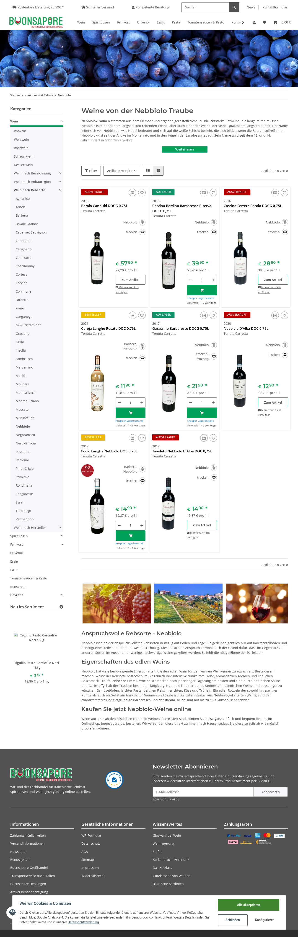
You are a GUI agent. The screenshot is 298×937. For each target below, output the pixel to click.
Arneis (21, 207)
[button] (254, 22)
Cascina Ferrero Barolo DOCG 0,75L (253, 205)
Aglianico (23, 198)
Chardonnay (25, 266)
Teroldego (23, 511)
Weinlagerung (163, 843)
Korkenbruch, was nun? (171, 859)
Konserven (18, 586)
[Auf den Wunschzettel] (142, 192)
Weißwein (21, 139)
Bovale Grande (27, 224)
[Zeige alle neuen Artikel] (61, 607)
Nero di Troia (26, 443)
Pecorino (22, 460)
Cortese (21, 274)
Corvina (21, 283)
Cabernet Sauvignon (31, 232)
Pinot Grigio (25, 468)
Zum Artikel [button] (131, 280)
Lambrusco (24, 359)
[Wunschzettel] (264, 22)
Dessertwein (23, 165)
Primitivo (22, 477)
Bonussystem (20, 859)
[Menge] (202, 280)
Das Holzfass (162, 867)
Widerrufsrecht (93, 876)
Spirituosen (19, 536)
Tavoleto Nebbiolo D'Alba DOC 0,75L (182, 451)
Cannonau (23, 241)
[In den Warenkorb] (202, 290)
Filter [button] (91, 171)
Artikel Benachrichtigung (29, 892)
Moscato (22, 409)
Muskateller (25, 418)
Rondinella (24, 485)
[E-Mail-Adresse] (203, 792)
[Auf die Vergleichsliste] (132, 192)
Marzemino (24, 367)
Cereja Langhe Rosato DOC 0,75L (108, 328)
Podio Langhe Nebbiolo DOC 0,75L (109, 451)
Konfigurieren (265, 920)
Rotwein (20, 131)
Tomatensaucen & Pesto (28, 578)
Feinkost (16, 544)
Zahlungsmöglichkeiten (28, 835)
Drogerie (16, 595)
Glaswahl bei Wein (167, 835)
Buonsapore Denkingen (28, 884)
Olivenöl (16, 553)
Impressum (90, 867)
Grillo (20, 342)
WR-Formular (91, 835)
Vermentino (25, 519)
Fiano (20, 308)
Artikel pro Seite (119, 171)
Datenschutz (91, 843)
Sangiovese (24, 494)
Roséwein (21, 148)
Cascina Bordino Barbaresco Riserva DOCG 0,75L (181, 208)
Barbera (22, 215)
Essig (14, 561)
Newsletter (18, 851)
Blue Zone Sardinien (168, 884)
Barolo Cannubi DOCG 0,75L (104, 205)
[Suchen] (205, 7)
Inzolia (21, 350)
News (251, 7)
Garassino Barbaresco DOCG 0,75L (180, 328)
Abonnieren (271, 792)
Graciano (22, 333)
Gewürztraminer (28, 325)
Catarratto (23, 257)
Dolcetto (22, 300)
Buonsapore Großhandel (29, 867)
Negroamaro (25, 435)
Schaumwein (24, 156)
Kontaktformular (275, 7)
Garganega (24, 316)
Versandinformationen (27, 843)
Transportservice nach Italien (32, 876)
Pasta (14, 570)
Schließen (232, 920)
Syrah (20, 502)
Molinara (22, 384)
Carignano (23, 249)
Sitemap (87, 859)
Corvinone (23, 291)
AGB (84, 851)
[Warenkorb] (282, 22)
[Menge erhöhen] (213, 280)
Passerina (23, 451)
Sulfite (157, 851)
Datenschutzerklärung (232, 776)
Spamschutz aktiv (166, 799)
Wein (14, 121)
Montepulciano (27, 401)
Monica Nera (25, 392)
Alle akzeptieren (248, 905)
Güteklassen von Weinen (171, 876)
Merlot (21, 376)
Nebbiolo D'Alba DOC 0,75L (246, 328)
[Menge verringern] (190, 280)
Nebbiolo (23, 426)
